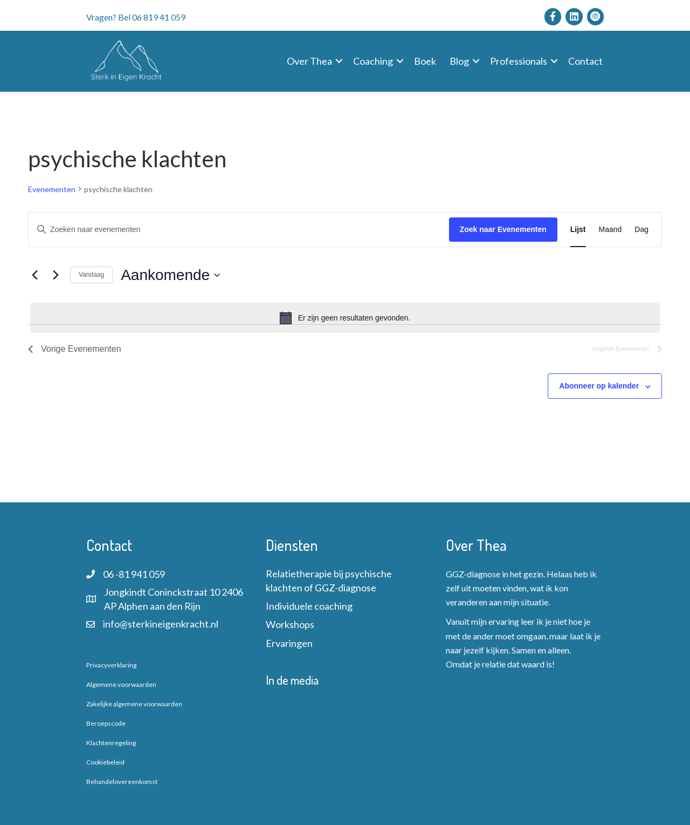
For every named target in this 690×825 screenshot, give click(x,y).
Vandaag (91, 274)
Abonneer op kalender (599, 385)
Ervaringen (289, 643)
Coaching (373, 61)
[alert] (345, 318)
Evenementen (51, 189)
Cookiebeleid (105, 762)
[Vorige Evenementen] (34, 275)
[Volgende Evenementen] (55, 275)
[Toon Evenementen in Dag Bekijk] (641, 230)
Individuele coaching (309, 606)
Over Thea (309, 61)
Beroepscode (106, 723)
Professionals (518, 61)
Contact (585, 61)
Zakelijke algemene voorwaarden (134, 704)
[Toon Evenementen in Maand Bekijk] (610, 230)
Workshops (290, 624)
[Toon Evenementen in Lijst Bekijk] (578, 230)
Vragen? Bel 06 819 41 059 (135, 17)
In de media (292, 679)
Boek (425, 61)
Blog (459, 61)
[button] (339, 61)
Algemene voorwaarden (121, 684)
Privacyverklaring (111, 665)
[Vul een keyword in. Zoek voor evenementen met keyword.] (239, 230)
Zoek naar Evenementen (503, 229)
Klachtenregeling (111, 743)
